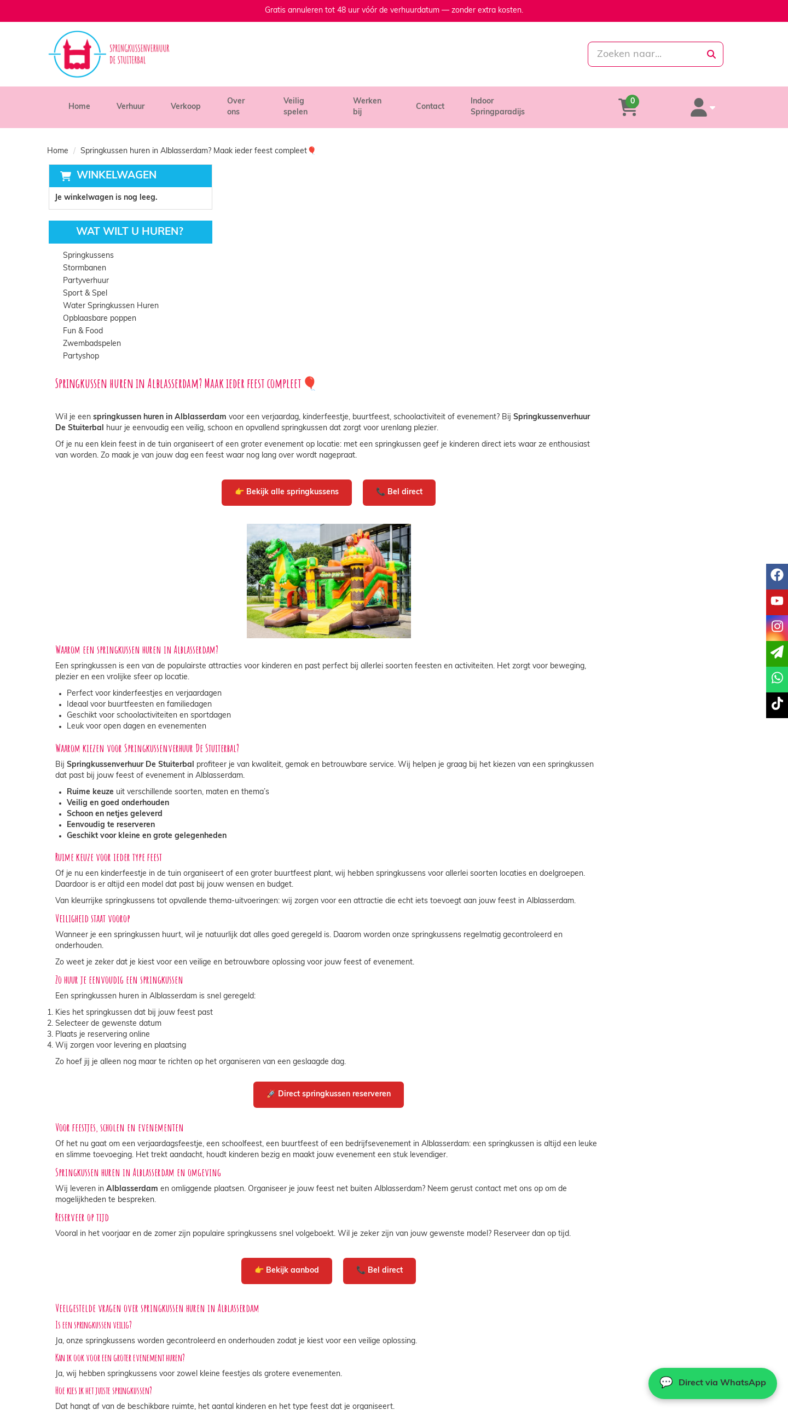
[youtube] (692, 1400)
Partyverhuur (85, 271)
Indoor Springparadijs (519, 101)
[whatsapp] (440, 54)
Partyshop (80, 346)
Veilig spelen (309, 101)
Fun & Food (82, 321)
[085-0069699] (345, 54)
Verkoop (186, 101)
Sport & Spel (84, 283)
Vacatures (253, 1365)
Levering (424, 1343)
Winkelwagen (115, 165)
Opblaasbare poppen (98, 308)
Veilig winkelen (435, 1354)
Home (79, 101)
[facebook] (672, 1400)
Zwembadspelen (91, 334)
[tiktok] (731, 1400)
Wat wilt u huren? (120, 222)
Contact (439, 101)
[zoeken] (711, 54)
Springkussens (87, 245)
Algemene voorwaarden (451, 1365)
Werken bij (378, 101)
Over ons (243, 101)
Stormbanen (83, 258)
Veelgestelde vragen (618, 1365)
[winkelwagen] (657, 102)
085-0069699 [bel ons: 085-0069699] (94, 1344)
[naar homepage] (157, 54)
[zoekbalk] (630, 54)
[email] (777, 654)
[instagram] (711, 1400)
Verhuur (130, 101)
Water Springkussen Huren (110, 296)
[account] (713, 102)
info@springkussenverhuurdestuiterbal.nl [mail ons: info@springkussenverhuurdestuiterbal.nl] (141, 1363)
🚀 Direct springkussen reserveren (485, 888)
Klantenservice (608, 1343)
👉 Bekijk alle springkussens (443, 272)
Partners (251, 1354)
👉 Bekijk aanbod (443, 1075)
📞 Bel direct (555, 272)
